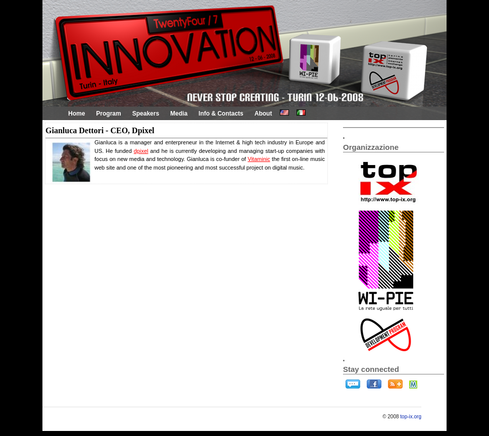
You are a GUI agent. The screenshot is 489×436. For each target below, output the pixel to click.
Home (76, 113)
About (263, 113)
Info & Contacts (221, 113)
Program (108, 113)
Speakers (145, 113)
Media (178, 113)
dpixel (141, 151)
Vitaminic (259, 159)
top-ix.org (410, 416)
